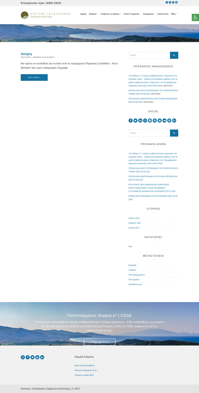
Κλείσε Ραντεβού (99, 342)
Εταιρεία (92, 14)
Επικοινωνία (163, 14)
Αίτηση (26, 54)
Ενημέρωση (148, 14)
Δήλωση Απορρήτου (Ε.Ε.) (86, 370)
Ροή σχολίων (134, 279)
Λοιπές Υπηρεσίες (131, 14)
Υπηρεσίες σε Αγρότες (110, 14)
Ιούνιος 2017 (134, 228)
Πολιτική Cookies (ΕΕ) (84, 375)
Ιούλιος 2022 (134, 218)
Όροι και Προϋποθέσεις (85, 365)
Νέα (130, 246)
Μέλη (173, 14)
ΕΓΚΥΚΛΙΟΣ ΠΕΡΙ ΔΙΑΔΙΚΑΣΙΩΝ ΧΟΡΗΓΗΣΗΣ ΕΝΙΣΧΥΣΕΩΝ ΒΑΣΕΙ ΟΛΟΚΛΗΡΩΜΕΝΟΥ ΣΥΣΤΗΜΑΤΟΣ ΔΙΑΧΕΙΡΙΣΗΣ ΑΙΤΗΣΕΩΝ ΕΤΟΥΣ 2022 (152, 187)
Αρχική (83, 14)
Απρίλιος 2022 (135, 223)
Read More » (34, 77)
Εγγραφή (132, 265)
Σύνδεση (132, 270)
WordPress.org (135, 284)
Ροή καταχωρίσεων (137, 275)
